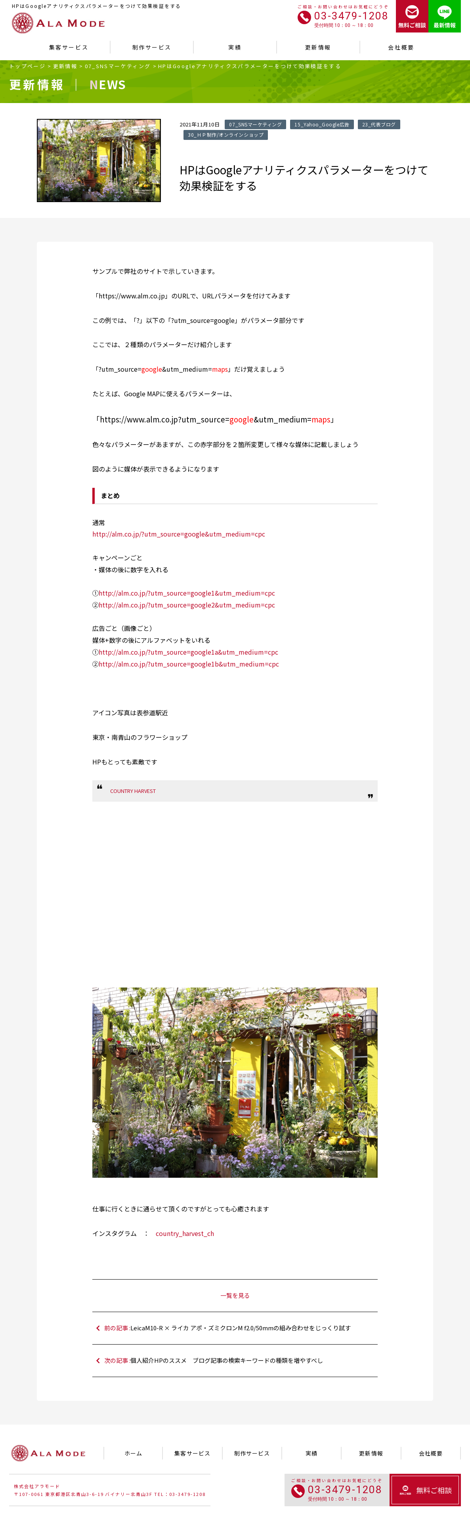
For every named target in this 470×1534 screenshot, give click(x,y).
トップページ (27, 66)
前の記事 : (239, 1328)
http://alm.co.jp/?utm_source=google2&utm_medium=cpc (187, 604)
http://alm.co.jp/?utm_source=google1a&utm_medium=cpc (188, 652)
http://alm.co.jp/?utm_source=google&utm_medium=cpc (178, 534)
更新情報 (65, 66)
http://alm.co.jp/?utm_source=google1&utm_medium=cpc (187, 593)
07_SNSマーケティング (118, 66)
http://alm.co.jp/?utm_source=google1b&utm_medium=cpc (189, 664)
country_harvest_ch (185, 1233)
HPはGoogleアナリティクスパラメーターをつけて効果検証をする (249, 66)
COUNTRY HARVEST (133, 791)
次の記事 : (239, 1361)
